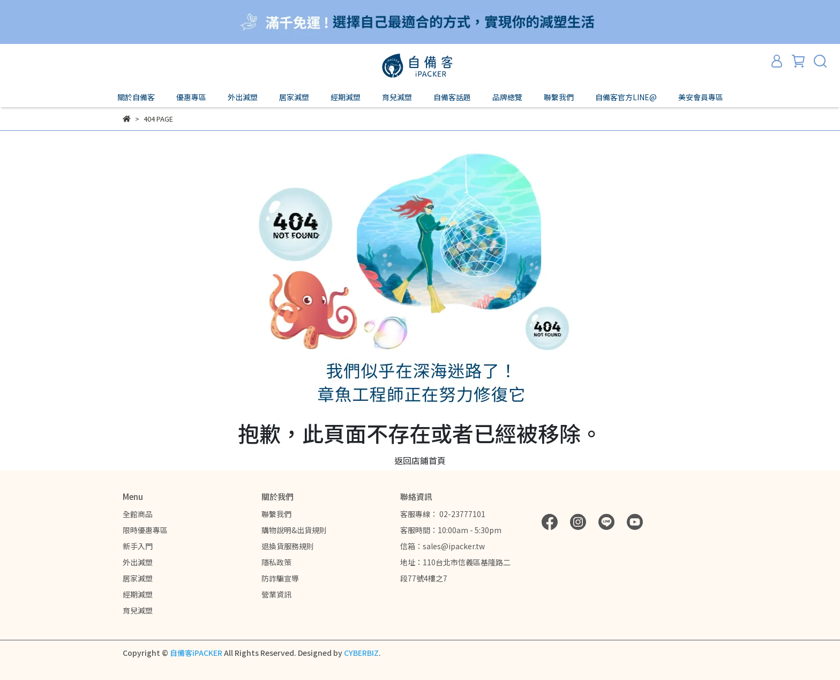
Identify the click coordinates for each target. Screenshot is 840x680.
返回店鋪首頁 (420, 460)
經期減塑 (138, 594)
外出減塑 (138, 562)
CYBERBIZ (361, 652)
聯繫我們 (276, 514)
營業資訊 (276, 594)
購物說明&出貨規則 (294, 530)
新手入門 (138, 546)
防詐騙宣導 (280, 578)
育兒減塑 (138, 610)
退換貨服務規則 (287, 546)
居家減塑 (138, 578)
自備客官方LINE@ (626, 97)
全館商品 (138, 514)
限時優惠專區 (145, 530)
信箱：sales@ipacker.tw (442, 546)
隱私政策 (276, 562)
